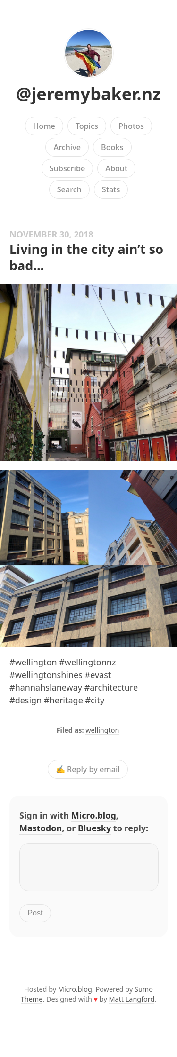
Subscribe (67, 168)
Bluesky (94, 828)
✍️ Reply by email (88, 769)
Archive (67, 147)
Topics (87, 126)
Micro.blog (93, 815)
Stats (111, 189)
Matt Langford (132, 1004)
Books (112, 147)
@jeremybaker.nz (88, 93)
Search (69, 189)
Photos (131, 126)
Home (44, 126)
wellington (102, 730)
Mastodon (40, 828)
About (116, 168)
